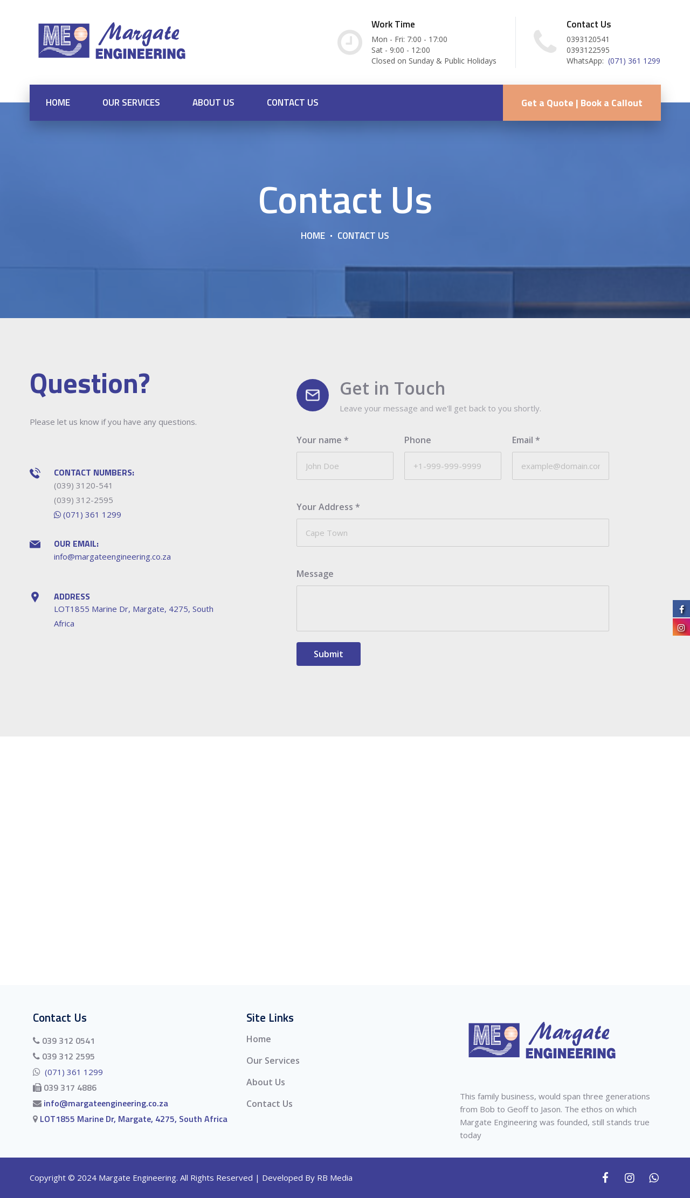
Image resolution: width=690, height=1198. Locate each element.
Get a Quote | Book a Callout (582, 102)
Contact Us (293, 102)
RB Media (335, 1178)
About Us (213, 102)
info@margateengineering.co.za (112, 556)
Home (58, 102)
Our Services (131, 102)
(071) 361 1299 (633, 61)
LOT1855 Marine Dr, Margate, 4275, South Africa (132, 1118)
